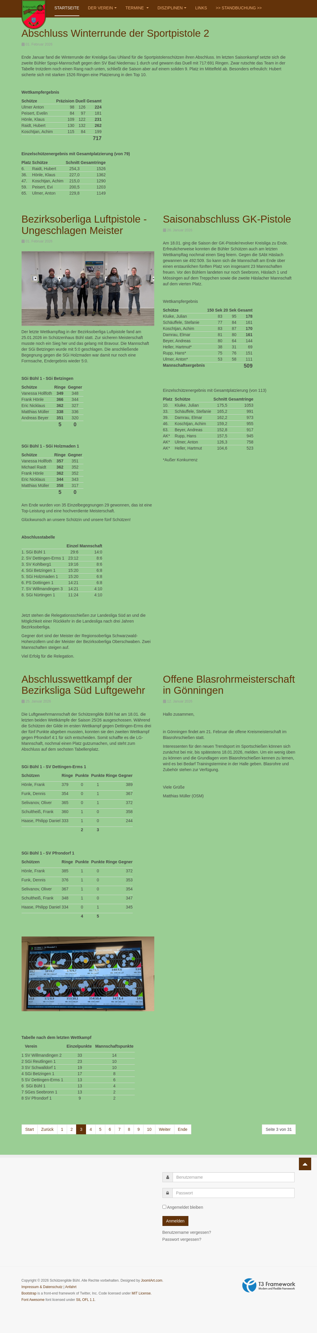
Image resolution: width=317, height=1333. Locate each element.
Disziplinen (171, 8)
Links (201, 8)
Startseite (67, 8)
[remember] (164, 1207)
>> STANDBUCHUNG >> (239, 8)
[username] (234, 1177)
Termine (137, 8)
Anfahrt (70, 1287)
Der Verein (102, 8)
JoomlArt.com (151, 1280)
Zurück (47, 1129)
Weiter (165, 1129)
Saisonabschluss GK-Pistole (227, 219)
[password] (233, 1193)
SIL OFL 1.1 (85, 1300)
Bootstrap (29, 1293)
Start (29, 1129)
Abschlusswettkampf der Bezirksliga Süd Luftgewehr (83, 684)
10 (149, 1129)
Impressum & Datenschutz (42, 1287)
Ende (183, 1129)
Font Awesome (33, 1300)
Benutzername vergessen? (186, 1232)
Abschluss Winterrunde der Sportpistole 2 (115, 33)
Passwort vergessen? (182, 1239)
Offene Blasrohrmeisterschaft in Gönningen (229, 684)
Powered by (268, 1285)
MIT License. (141, 1293)
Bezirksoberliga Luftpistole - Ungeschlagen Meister (84, 224)
